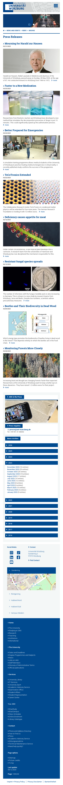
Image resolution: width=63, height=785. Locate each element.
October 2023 (12, 472)
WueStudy (12, 709)
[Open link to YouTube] (10, 562)
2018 (10, 524)
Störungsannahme (15, 741)
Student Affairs (14, 692)
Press (10, 736)
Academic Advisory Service (19, 687)
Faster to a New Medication (20, 85)
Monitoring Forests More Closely (24, 348)
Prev (7, 21)
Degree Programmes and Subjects (21, 655)
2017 (10, 530)
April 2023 (11, 485)
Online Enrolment (15, 717)
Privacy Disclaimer (35, 782)
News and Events (13, 30)
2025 (10, 451)
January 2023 (12, 492)
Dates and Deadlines (16, 653)
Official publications (16, 668)
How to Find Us (14, 734)
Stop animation (53, 26)
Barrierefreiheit (50, 782)
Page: (10, 774)
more (55, 80)
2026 (10, 445)
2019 (10, 518)
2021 (10, 506)
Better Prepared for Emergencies (24, 130)
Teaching (12, 636)
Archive (32, 30)
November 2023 (13, 469)
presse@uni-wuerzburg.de (20, 430)
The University (14, 628)
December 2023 (13, 467)
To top (11, 763)
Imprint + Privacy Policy (16, 782)
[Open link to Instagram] (10, 552)
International (13, 641)
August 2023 (12, 476)
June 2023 (11, 481)
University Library (15, 680)
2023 (10, 463)
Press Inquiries (15, 426)
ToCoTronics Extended (18, 174)
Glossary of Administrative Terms (21, 665)
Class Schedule (14, 714)
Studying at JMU (14, 631)
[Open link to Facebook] (17, 557)
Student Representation (17, 695)
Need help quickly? (15, 746)
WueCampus (13, 711)
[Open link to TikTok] (17, 552)
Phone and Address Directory (19, 731)
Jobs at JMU (13, 660)
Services (12, 674)
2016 (10, 535)
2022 (10, 500)
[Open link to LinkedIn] (10, 557)
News (24, 30)
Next (55, 21)
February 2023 (12, 490)
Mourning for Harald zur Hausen (23, 43)
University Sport (14, 685)
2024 (10, 457)
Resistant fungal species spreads (24, 261)
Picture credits (14, 760)
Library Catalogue (15, 719)
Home (11, 623)
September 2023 (13, 474)
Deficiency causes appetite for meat (25, 217)
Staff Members (14, 663)
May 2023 (11, 483)
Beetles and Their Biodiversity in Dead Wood (30, 306)
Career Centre (13, 697)
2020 (10, 512)
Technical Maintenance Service (20, 744)
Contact (33, 547)
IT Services (12, 682)
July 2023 (10, 479)
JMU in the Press (15, 397)
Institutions (12, 638)
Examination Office (15, 690)
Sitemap (11, 758)
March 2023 (11, 488)
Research (12, 633)
